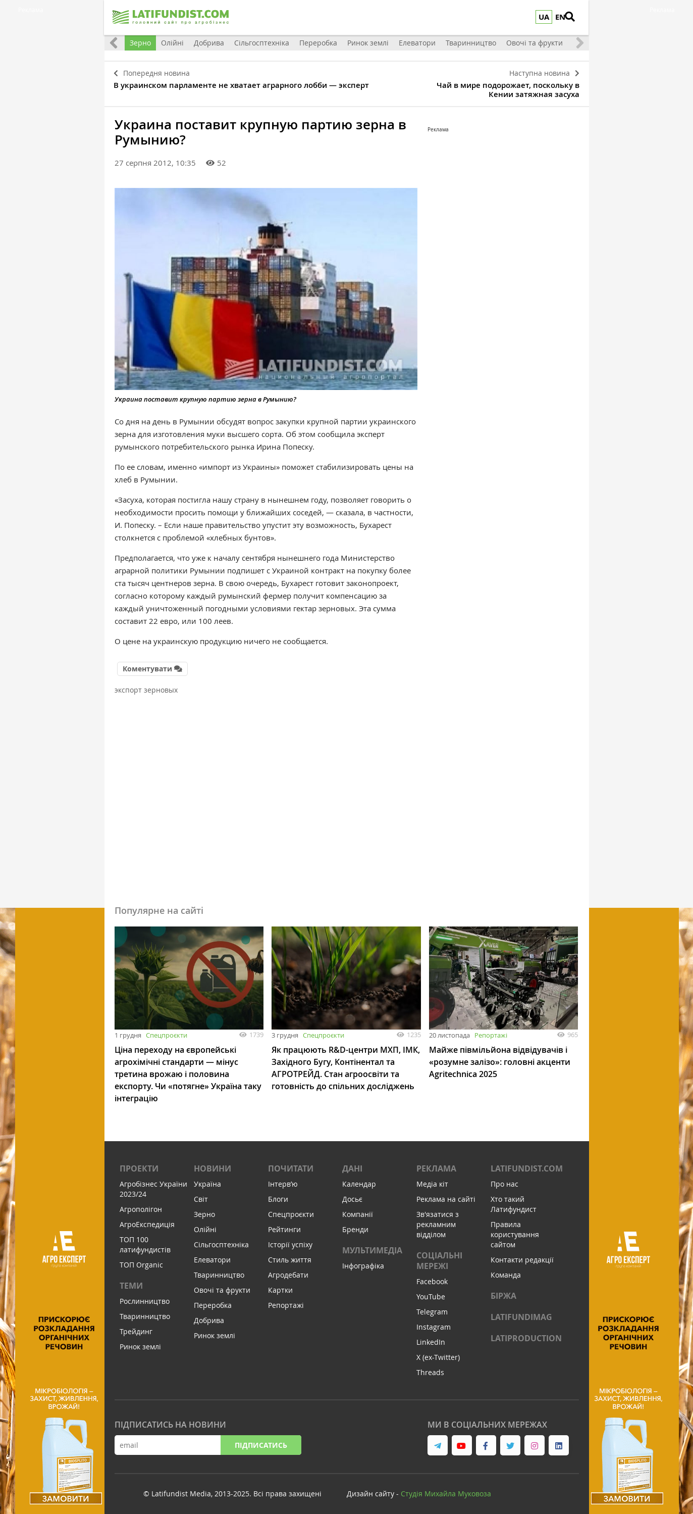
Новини (212, 1163)
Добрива (209, 42)
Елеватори (417, 42)
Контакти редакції (522, 1254)
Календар (359, 1179)
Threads (430, 1367)
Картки (280, 1285)
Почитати (290, 1163)
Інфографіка (363, 1260)
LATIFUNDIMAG (521, 1311)
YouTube (430, 1291)
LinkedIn (430, 1337)
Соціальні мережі (439, 1255)
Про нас (504, 1179)
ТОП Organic (141, 1259)
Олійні (172, 42)
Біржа (503, 1290)
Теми (131, 1280)
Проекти (139, 1163)
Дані (352, 1163)
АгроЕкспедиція (147, 1219)
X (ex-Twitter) (438, 1352)
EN (561, 17)
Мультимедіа (372, 1245)
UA (544, 17)
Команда (506, 1270)
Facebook (432, 1276)
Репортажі (490, 1030)
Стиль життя (289, 1254)
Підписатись (261, 1440)
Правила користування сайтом (515, 1229)
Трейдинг (136, 1326)
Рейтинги (284, 1224)
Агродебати (288, 1270)
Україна (207, 1179)
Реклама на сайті (445, 1194)
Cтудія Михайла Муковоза (446, 1488)
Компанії (357, 1209)
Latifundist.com (527, 1163)
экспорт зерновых (146, 685)
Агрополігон (141, 1204)
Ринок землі (368, 42)
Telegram (432, 1306)
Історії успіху (290, 1239)
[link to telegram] (438, 1440)
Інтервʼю (283, 1179)
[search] (576, 17)
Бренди (355, 1224)
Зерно (140, 42)
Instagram (433, 1322)
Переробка (318, 42)
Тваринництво (471, 42)
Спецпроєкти (166, 1030)
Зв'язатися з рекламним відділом (437, 1219)
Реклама (436, 1163)
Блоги (278, 1194)
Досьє (352, 1194)
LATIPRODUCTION (526, 1333)
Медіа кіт (432, 1179)
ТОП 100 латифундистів (145, 1239)
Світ (201, 1194)
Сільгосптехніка (261, 42)
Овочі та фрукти (534, 42)
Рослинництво (145, 1296)
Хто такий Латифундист (514, 1199)
